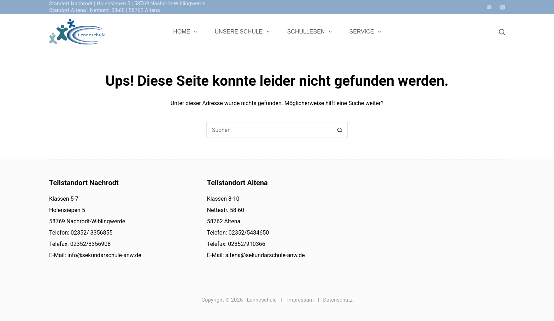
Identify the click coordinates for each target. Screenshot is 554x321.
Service (366, 32)
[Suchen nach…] (269, 130)
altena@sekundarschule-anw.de (264, 255)
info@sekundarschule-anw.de (103, 255)
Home (186, 32)
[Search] (502, 32)
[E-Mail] (489, 7)
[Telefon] (502, 7)
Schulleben (311, 32)
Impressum (300, 300)
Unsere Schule (243, 32)
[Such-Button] (340, 130)
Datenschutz (338, 300)
